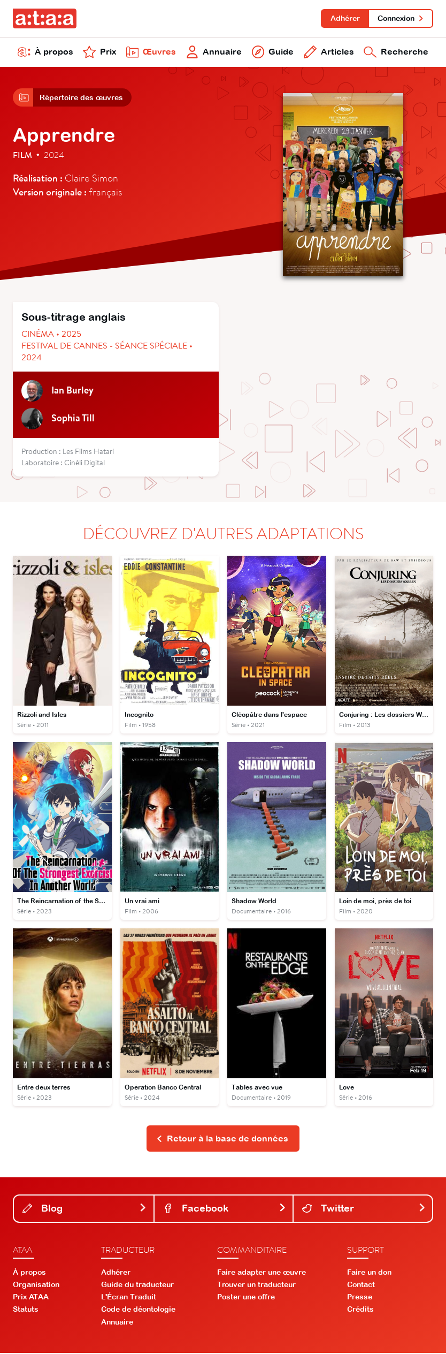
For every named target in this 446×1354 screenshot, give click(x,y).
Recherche (396, 52)
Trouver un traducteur (256, 1285)
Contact (361, 1285)
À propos (45, 52)
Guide (273, 52)
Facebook (225, 1209)
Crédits (360, 1310)
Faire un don (369, 1273)
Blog (84, 1209)
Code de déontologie (138, 1310)
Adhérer (344, 18)
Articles (329, 52)
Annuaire (214, 52)
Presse (359, 1298)
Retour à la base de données (222, 1139)
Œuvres (151, 52)
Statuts (26, 1310)
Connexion (401, 18)
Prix (99, 52)
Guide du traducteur (137, 1285)
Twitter (364, 1209)
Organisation (36, 1285)
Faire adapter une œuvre (261, 1273)
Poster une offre (246, 1298)
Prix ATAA (31, 1298)
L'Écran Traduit (128, 1298)
